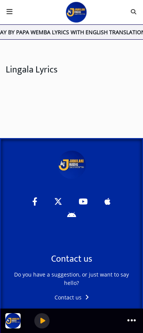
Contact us (72, 297)
